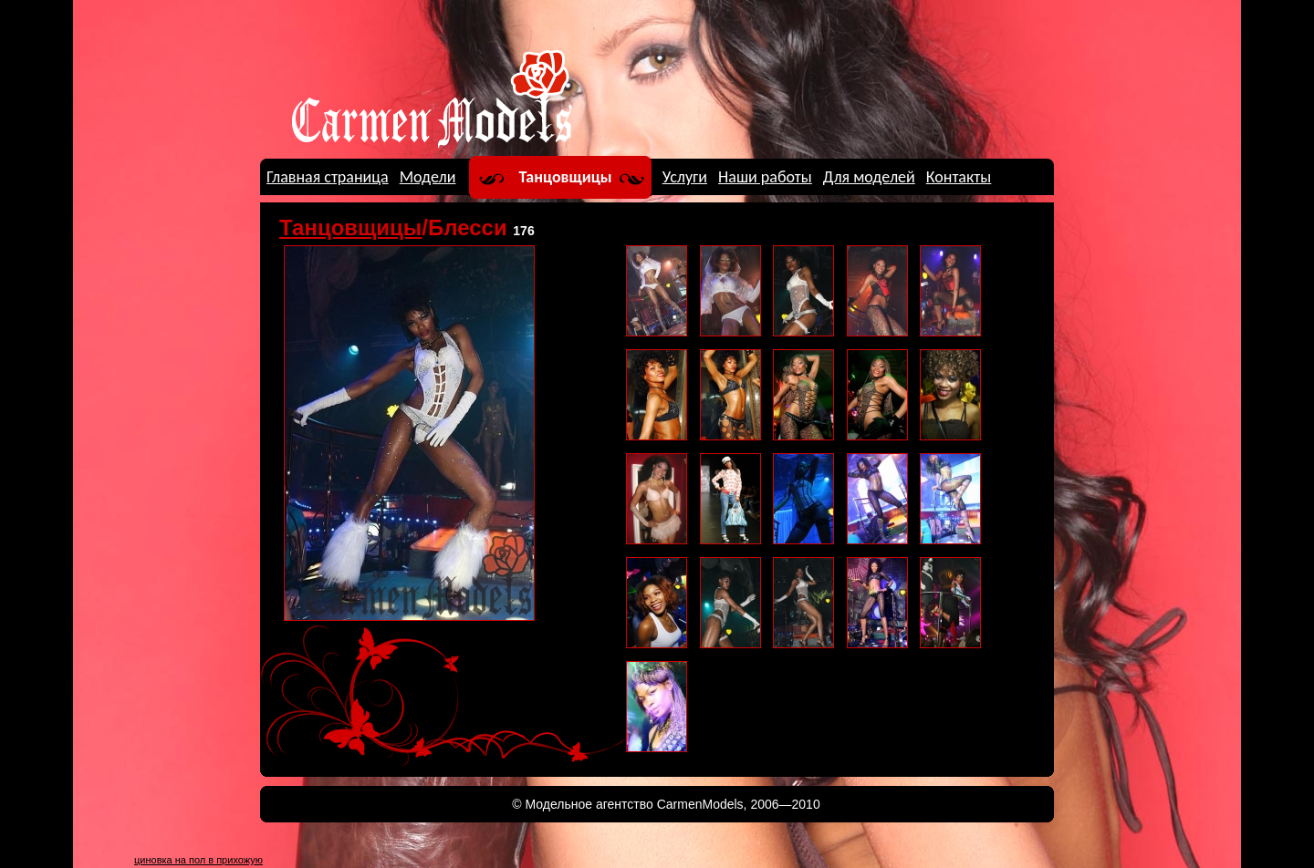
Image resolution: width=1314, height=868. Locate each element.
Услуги (684, 177)
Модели (428, 177)
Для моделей (869, 177)
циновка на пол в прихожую (198, 859)
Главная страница (327, 177)
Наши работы (765, 177)
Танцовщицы (565, 177)
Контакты (959, 177)
